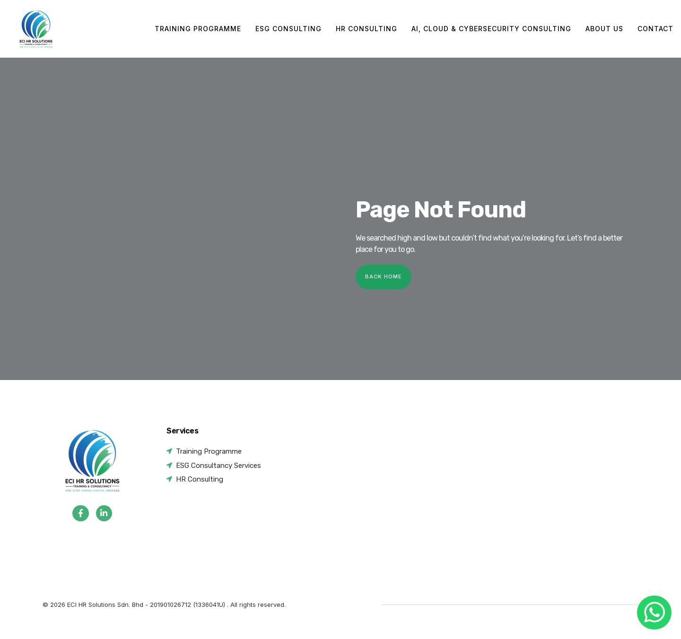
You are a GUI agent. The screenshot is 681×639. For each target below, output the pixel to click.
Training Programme (198, 29)
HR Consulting (366, 29)
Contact (655, 29)
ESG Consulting (288, 29)
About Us (604, 29)
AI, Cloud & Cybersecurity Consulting (491, 29)
